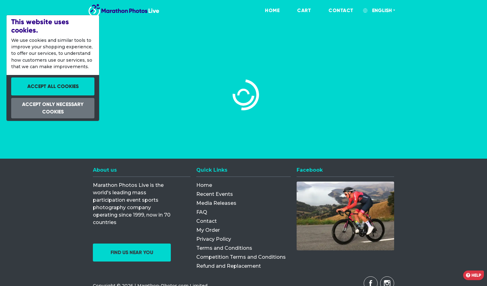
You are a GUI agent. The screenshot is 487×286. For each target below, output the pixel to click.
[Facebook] (345, 216)
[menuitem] (266, 10)
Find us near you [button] (132, 252)
